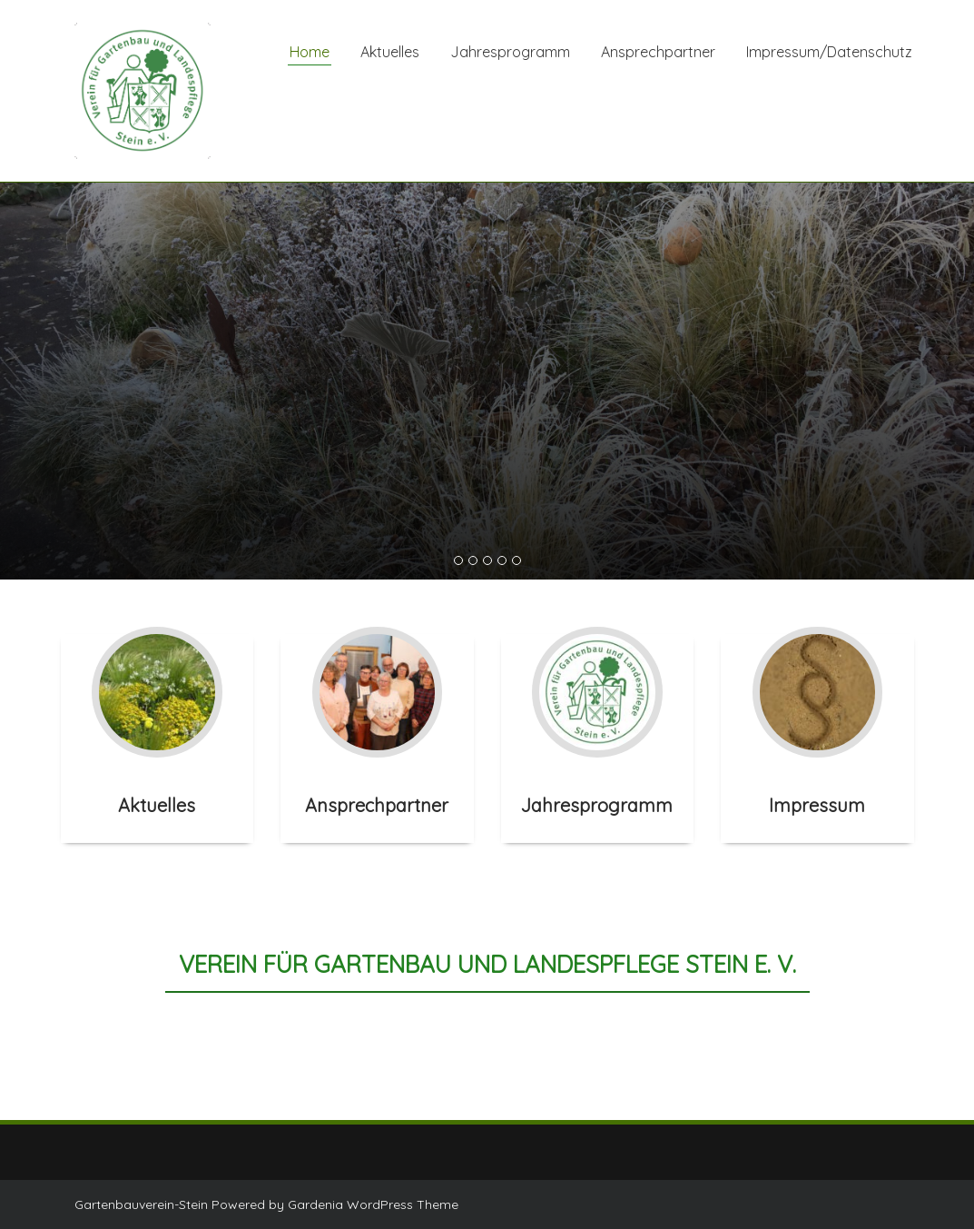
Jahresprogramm (510, 52)
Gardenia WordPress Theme (373, 1204)
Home (310, 52)
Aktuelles (389, 52)
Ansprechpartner (658, 52)
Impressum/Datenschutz (829, 52)
